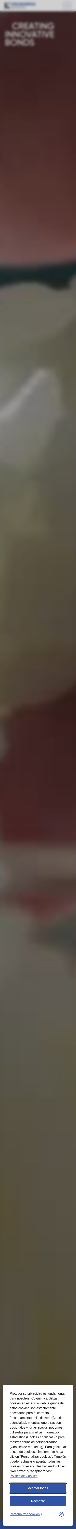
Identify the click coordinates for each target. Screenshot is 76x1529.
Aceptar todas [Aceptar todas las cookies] (38, 1488)
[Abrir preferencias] (26, 1514)
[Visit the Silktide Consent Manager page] (61, 1514)
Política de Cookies (23, 1476)
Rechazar (38, 1501)
